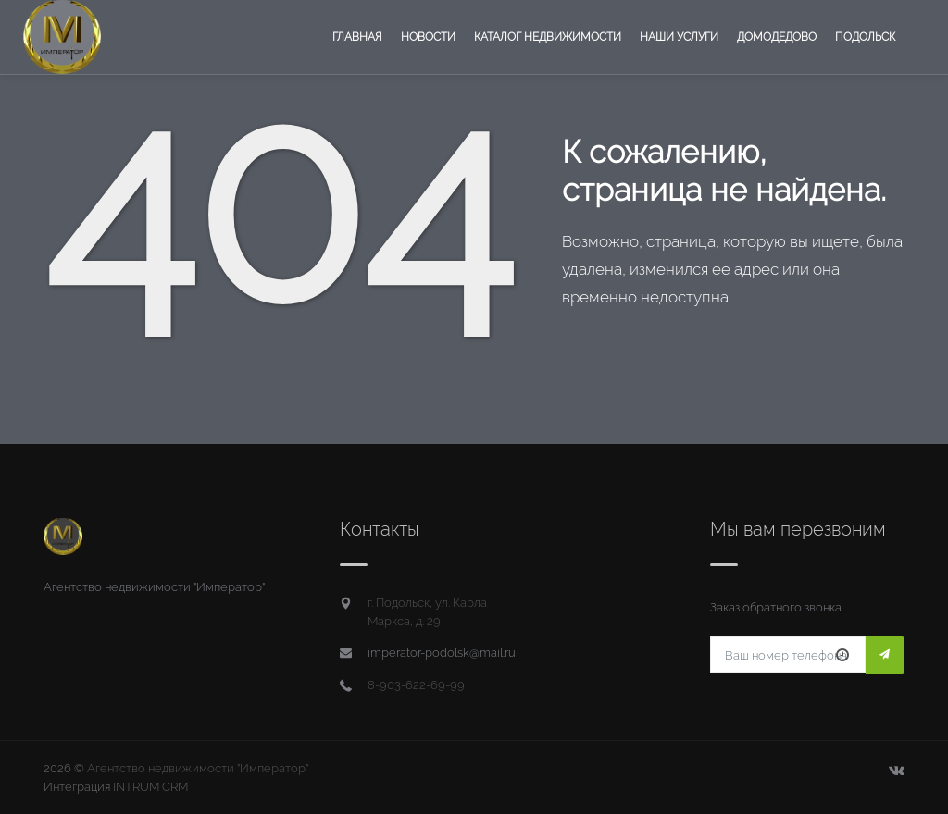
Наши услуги (679, 37)
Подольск (865, 37)
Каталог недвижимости (547, 37)
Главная (357, 37)
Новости (428, 37)
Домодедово (777, 37)
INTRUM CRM (150, 787)
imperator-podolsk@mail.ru (442, 653)
